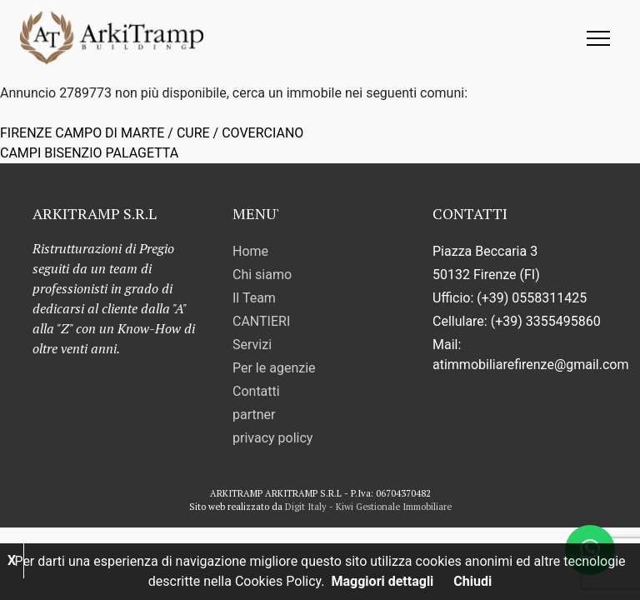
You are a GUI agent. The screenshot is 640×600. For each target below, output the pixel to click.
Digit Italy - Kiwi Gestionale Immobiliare (368, 506)
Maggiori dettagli (383, 581)
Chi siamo (262, 274)
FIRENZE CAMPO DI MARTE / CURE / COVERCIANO (151, 133)
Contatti (256, 391)
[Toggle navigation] (598, 37)
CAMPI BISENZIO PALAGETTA (89, 153)
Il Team (254, 298)
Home (250, 251)
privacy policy (272, 438)
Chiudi (472, 581)
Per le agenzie (274, 368)
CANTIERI (261, 321)
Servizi (252, 344)
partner (253, 414)
